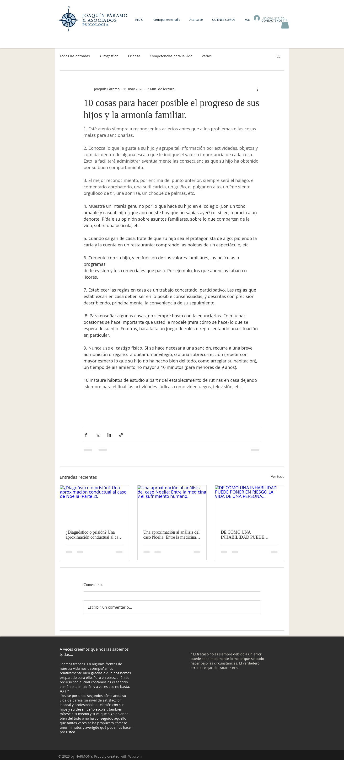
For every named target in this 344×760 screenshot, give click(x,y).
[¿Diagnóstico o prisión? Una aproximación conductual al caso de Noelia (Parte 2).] (94, 504)
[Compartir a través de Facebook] (86, 435)
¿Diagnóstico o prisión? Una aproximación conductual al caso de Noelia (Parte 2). (94, 535)
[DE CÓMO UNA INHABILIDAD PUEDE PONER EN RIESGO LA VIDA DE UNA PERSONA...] (249, 504)
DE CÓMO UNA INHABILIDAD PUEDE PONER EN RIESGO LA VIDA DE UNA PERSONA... (248, 535)
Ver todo (277, 476)
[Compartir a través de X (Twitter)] (97, 435)
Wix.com (135, 756)
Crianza (134, 56)
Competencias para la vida (171, 56)
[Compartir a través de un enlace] (121, 435)
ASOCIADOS (103, 20)
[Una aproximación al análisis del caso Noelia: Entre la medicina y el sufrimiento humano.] (172, 504)
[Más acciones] (257, 89)
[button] (285, 24)
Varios (207, 56)
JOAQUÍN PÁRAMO (105, 15)
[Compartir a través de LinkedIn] (109, 435)
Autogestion (108, 56)
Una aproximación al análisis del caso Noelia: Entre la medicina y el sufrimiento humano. (171, 535)
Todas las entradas (75, 56)
